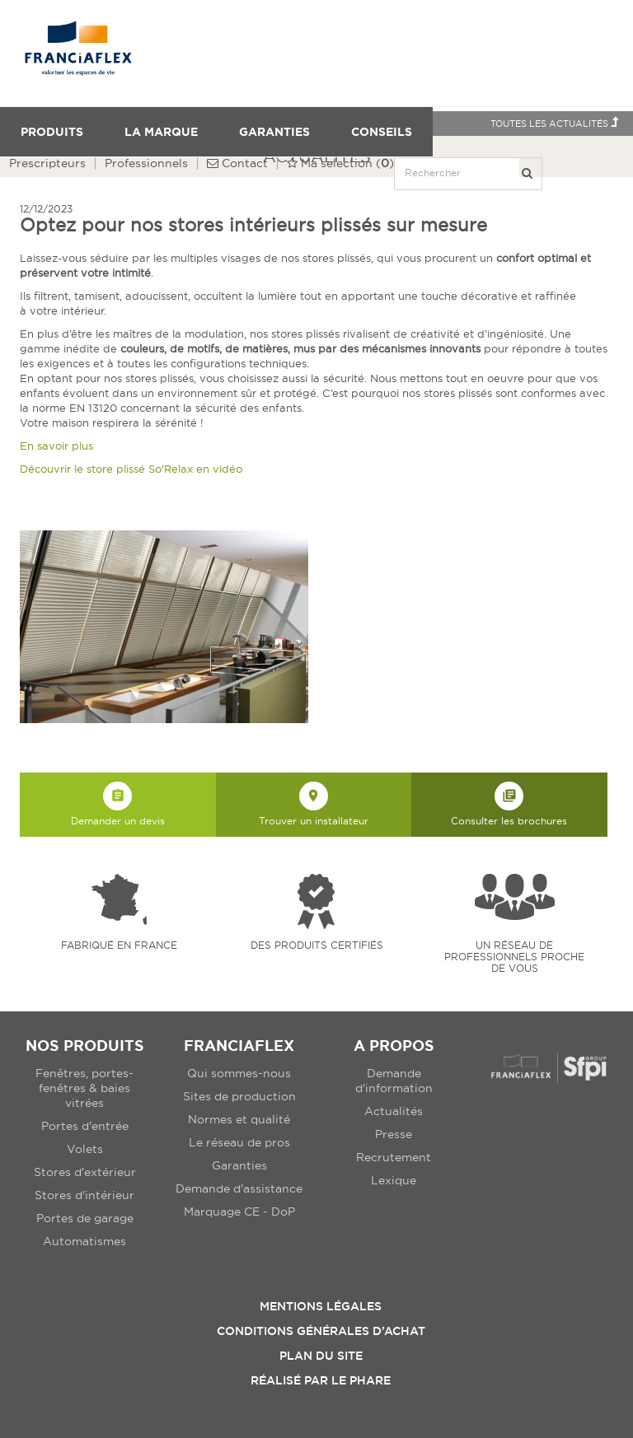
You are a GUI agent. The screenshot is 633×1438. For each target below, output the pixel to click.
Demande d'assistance (239, 1188)
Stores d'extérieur (85, 1172)
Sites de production (239, 1096)
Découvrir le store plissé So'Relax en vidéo (131, 468)
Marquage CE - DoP (239, 1211)
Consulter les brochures (509, 804)
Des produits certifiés (317, 945)
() (340, 163)
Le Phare (361, 1380)
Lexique (393, 1180)
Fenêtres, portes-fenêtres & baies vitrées (84, 1088)
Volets (85, 1149)
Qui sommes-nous (239, 1073)
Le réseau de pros (239, 1142)
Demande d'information (394, 1080)
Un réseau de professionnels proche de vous (514, 956)
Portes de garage (85, 1218)
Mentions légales (321, 1306)
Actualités (393, 1111)
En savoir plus (56, 445)
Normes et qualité (239, 1119)
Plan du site (321, 1355)
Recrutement (393, 1157)
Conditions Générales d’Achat (321, 1331)
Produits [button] (52, 131)
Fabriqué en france (119, 945)
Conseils (381, 131)
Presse (393, 1134)
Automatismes (84, 1241)
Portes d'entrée (85, 1125)
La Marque (161, 131)
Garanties (274, 131)
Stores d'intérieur (84, 1195)
